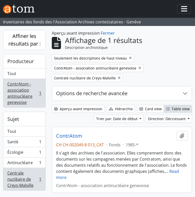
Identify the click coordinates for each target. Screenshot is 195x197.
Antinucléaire (24, 164)
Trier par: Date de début (117, 118)
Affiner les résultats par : (24, 40)
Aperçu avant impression (78, 108)
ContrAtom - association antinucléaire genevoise (24, 93)
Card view (150, 108)
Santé (24, 143)
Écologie (24, 153)
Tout (11, 73)
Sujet (13, 119)
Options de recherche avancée (91, 93)
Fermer (108, 33)
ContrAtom (69, 136)
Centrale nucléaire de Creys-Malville (24, 179)
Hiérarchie (121, 108)
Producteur (20, 61)
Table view (178, 108)
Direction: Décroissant (167, 118)
